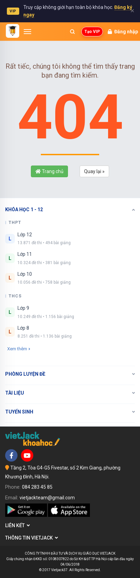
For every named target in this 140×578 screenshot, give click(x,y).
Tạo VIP (92, 31)
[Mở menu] (27, 31)
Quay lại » (94, 171)
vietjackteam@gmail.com (47, 497)
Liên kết (17, 525)
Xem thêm (18, 348)
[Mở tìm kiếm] (72, 31)
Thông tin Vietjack (31, 538)
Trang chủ (49, 171)
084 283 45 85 (37, 487)
